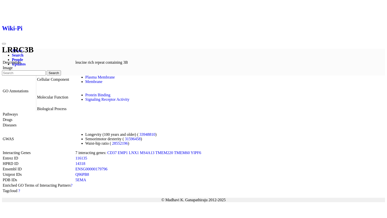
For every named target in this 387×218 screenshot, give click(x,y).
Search (17, 55)
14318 (80, 163)
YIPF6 (196, 153)
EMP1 (123, 153)
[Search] (24, 73)
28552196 (120, 143)
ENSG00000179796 (92, 169)
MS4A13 (147, 153)
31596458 (133, 139)
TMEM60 (182, 153)
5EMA (81, 180)
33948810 (147, 134)
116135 (81, 158)
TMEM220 (164, 153)
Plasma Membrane (100, 77)
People (17, 60)
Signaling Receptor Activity (107, 99)
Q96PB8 (82, 174)
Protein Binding (98, 95)
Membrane (93, 81)
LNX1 (134, 153)
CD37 (112, 153)
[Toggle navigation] (4, 43)
